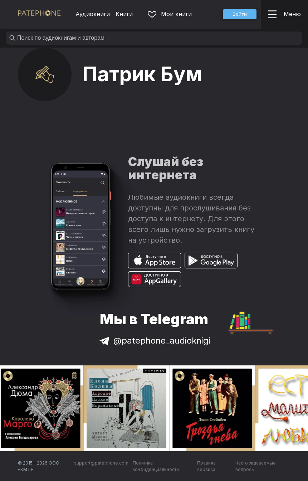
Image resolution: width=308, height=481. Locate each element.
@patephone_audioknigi (154, 340)
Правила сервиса (206, 466)
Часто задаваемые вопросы (255, 466)
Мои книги (170, 14)
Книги (124, 14)
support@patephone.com (101, 463)
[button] (239, 14)
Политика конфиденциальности (156, 466)
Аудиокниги (92, 14)
